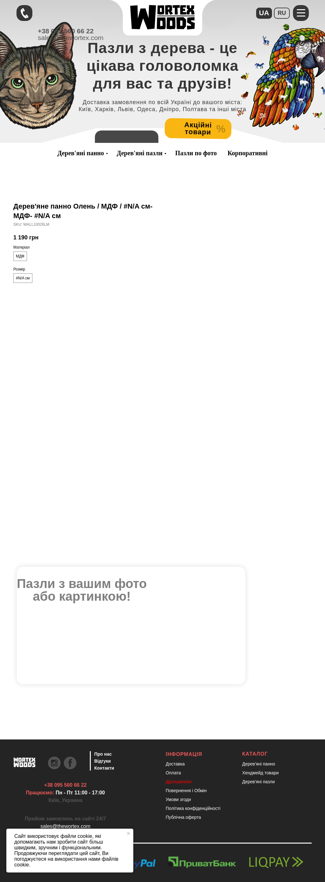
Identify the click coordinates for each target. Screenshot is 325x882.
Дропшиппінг (179, 781)
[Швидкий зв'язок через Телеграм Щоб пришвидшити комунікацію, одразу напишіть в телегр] (24, 13)
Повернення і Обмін (186, 790)
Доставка (175, 763)
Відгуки (102, 761)
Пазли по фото (196, 153)
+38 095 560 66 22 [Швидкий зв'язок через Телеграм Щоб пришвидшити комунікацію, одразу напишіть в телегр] (65, 785)
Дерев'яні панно (80, 153)
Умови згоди (178, 799)
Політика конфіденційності (193, 808)
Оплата (173, 772)
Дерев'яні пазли (139, 153)
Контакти (104, 768)
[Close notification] (128, 833)
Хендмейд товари (260, 772)
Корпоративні (248, 153)
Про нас (103, 754)
